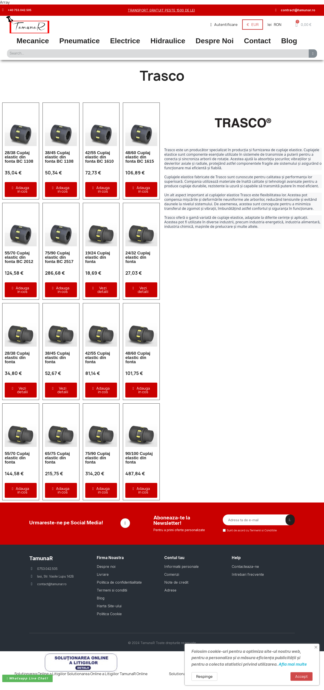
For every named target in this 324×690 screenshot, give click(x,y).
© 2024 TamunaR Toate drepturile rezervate (162, 642)
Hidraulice (168, 41)
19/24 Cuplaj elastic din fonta (97, 257)
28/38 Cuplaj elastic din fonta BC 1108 (19, 157)
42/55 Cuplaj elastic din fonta (97, 357)
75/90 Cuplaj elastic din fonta (97, 457)
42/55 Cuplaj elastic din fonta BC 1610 (99, 157)
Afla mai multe (293, 664)
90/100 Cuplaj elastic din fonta (139, 457)
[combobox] (156, 53)
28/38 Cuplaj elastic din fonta (17, 357)
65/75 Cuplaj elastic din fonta (57, 457)
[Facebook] (125, 523)
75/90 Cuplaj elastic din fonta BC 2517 (59, 257)
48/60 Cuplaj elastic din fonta (137, 357)
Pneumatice (79, 41)
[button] (303, 24)
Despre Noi (215, 41)
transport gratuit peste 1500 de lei (161, 10)
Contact (257, 41)
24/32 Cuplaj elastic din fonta (137, 257)
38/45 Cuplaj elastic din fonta (57, 357)
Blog (289, 41)
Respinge (204, 676)
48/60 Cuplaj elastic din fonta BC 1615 (139, 157)
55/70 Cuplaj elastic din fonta (17, 457)
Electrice (125, 41)
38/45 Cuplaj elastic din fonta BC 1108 (59, 157)
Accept (301, 676)
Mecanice (33, 41)
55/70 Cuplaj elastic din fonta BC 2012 (19, 257)
